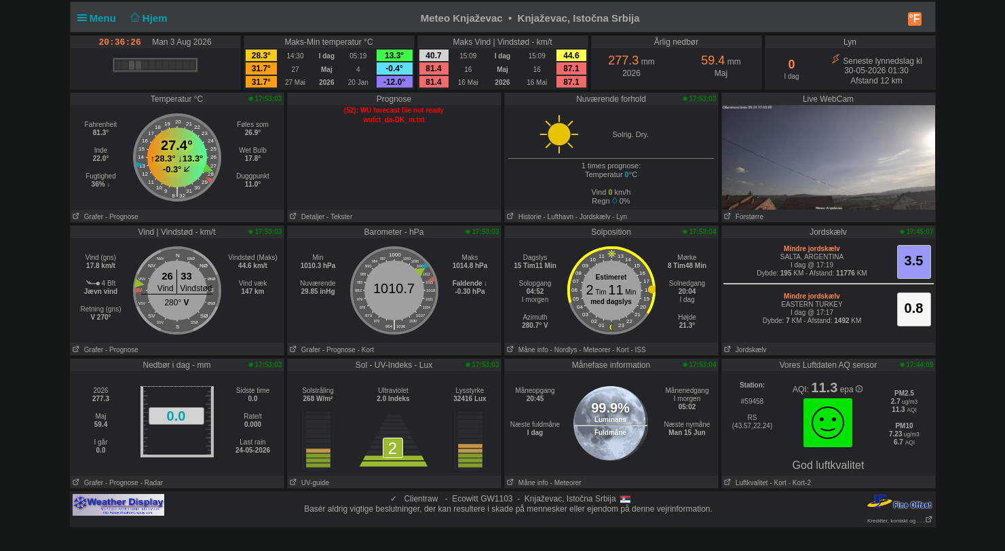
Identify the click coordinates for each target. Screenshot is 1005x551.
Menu (99, 18)
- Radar (151, 483)
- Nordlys (563, 350)
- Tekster (339, 217)
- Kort (366, 350)
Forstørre (742, 217)
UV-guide (308, 483)
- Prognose (121, 217)
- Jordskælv (593, 217)
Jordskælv (744, 350)
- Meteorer (594, 350)
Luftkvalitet (745, 483)
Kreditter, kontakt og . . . (900, 521)
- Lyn (619, 217)
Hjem (147, 18)
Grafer (87, 217)
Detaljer (306, 217)
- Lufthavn (558, 217)
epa (851, 389)
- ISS (637, 350)
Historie (523, 217)
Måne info (526, 350)
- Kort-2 (798, 483)
